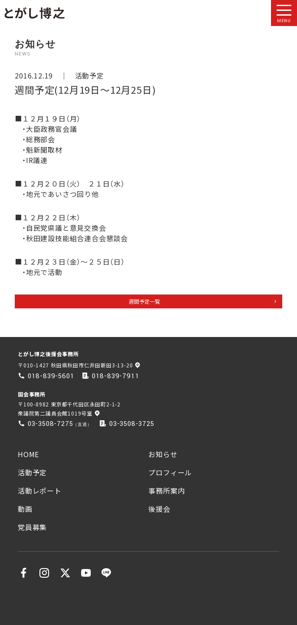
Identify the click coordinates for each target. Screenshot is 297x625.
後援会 (159, 509)
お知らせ (162, 454)
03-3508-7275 (50, 424)
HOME (28, 454)
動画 (25, 509)
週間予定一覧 (144, 301)
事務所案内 (166, 490)
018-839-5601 (51, 376)
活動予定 (89, 75)
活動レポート (40, 490)
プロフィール (170, 472)
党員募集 (32, 527)
